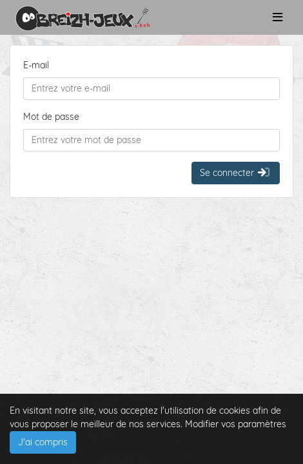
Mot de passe (51, 116)
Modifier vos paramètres (235, 424)
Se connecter (235, 173)
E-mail (36, 65)
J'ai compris (43, 442)
